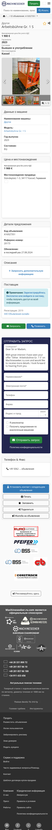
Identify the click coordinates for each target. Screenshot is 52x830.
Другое (7, 121)
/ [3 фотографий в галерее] (45, 103)
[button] (49, 3)
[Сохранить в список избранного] (44, 23)
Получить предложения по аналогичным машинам (23, 428)
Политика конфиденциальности (26, 447)
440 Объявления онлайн (16, 313)
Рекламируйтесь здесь (26, 593)
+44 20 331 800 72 (18, 662)
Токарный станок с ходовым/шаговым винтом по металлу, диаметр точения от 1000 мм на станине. (25, 691)
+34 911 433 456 (17, 675)
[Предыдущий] (4, 81)
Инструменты (36, 708)
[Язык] (44, 3)
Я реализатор (17, 422)
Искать (44, 10)
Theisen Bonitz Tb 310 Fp (26, 702)
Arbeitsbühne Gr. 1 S (15, 131)
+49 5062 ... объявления (20, 468)
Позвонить (38, 326)
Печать (26, 496)
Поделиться (25, 509)
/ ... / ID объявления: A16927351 (19, 16)
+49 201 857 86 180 (19, 671)
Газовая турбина (17, 708)
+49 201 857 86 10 (18, 666)
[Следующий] (47, 81)
